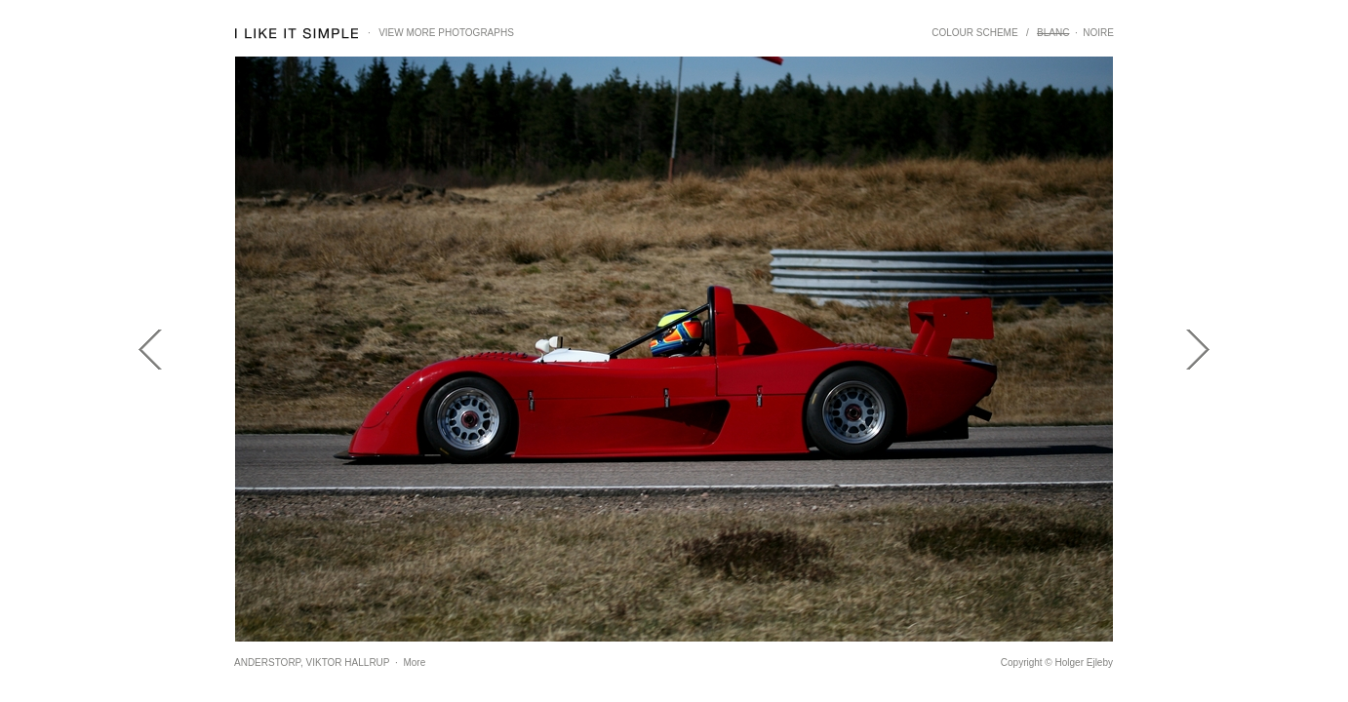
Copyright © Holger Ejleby (1057, 662)
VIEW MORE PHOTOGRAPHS (446, 32)
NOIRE (1098, 32)
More (414, 662)
